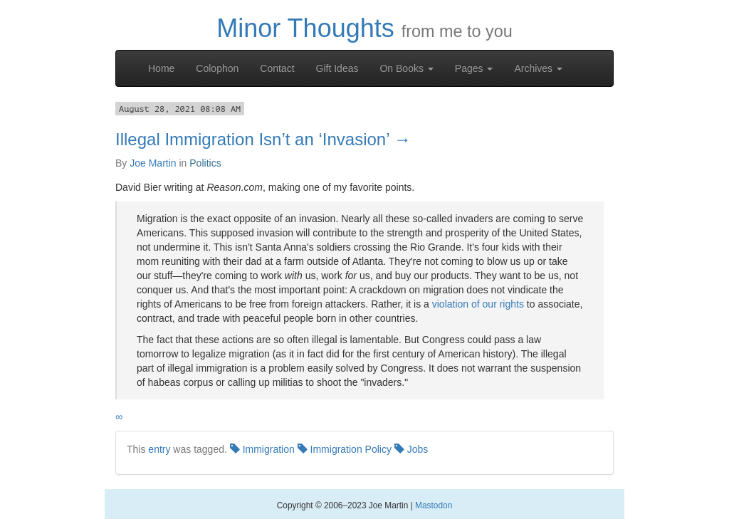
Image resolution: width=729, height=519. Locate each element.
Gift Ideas (337, 68)
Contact (277, 68)
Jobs (411, 449)
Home (161, 68)
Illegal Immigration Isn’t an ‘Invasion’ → (263, 139)
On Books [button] (406, 68)
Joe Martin (153, 163)
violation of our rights (478, 304)
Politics (205, 163)
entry (159, 449)
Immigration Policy (345, 449)
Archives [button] (538, 68)
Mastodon (433, 505)
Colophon (217, 68)
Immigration (262, 449)
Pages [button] (474, 68)
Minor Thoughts (305, 28)
